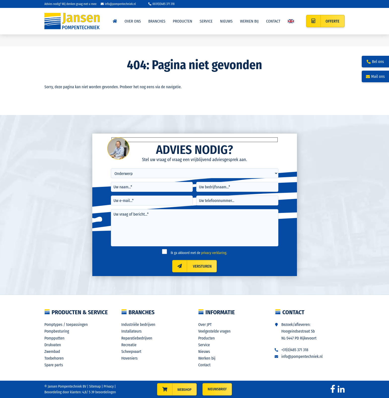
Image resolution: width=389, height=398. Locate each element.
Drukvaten (52, 344)
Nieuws (204, 351)
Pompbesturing (56, 331)
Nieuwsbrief (217, 389)
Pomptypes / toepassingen (66, 324)
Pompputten (54, 338)
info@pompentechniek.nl (118, 4)
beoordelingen (103, 392)
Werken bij (206, 358)
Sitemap (95, 386)
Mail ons (375, 76)
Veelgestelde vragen (214, 331)
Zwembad (52, 351)
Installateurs (131, 331)
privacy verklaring (214, 253)
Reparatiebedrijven (136, 338)
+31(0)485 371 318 (294, 349)
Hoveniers (129, 358)
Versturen (192, 266)
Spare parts (53, 365)
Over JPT (205, 324)
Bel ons (375, 61)
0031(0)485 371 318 (161, 4)
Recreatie (128, 344)
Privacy (109, 386)
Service (204, 344)
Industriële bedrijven (138, 324)
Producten (206, 338)
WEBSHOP (184, 390)
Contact (204, 365)
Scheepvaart (131, 351)
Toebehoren (54, 358)
